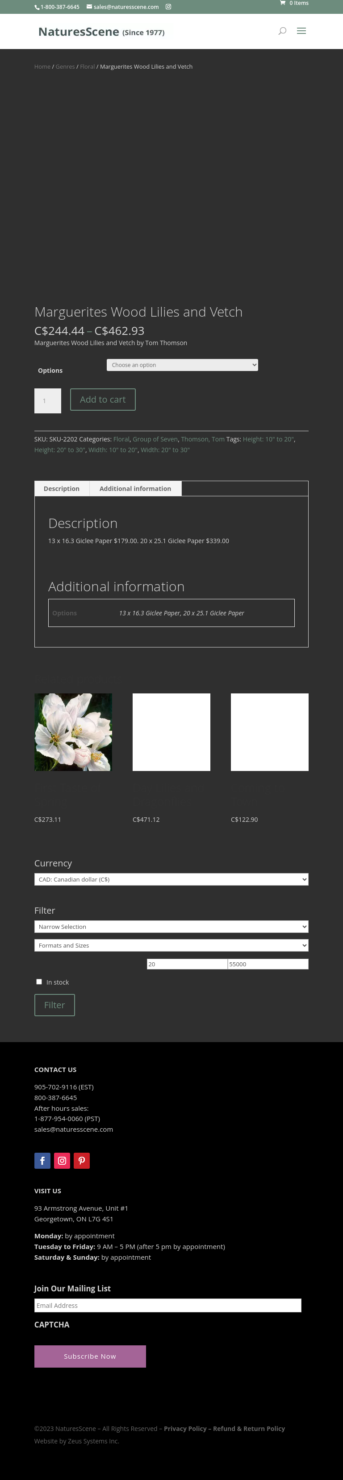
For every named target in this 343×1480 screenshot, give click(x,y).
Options (50, 370)
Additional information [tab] (136, 488)
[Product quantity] (47, 400)
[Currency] (171, 879)
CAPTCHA (52, 1325)
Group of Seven (155, 439)
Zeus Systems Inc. (93, 1441)
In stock (57, 982)
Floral (87, 66)
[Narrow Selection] (171, 926)
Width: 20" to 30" (165, 449)
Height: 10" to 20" (268, 439)
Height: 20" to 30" (59, 449)
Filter (54, 1005)
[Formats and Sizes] (171, 945)
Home (42, 66)
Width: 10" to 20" (113, 449)
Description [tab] (62, 488)
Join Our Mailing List (72, 1289)
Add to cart (103, 399)
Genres (65, 66)
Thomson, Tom (203, 439)
